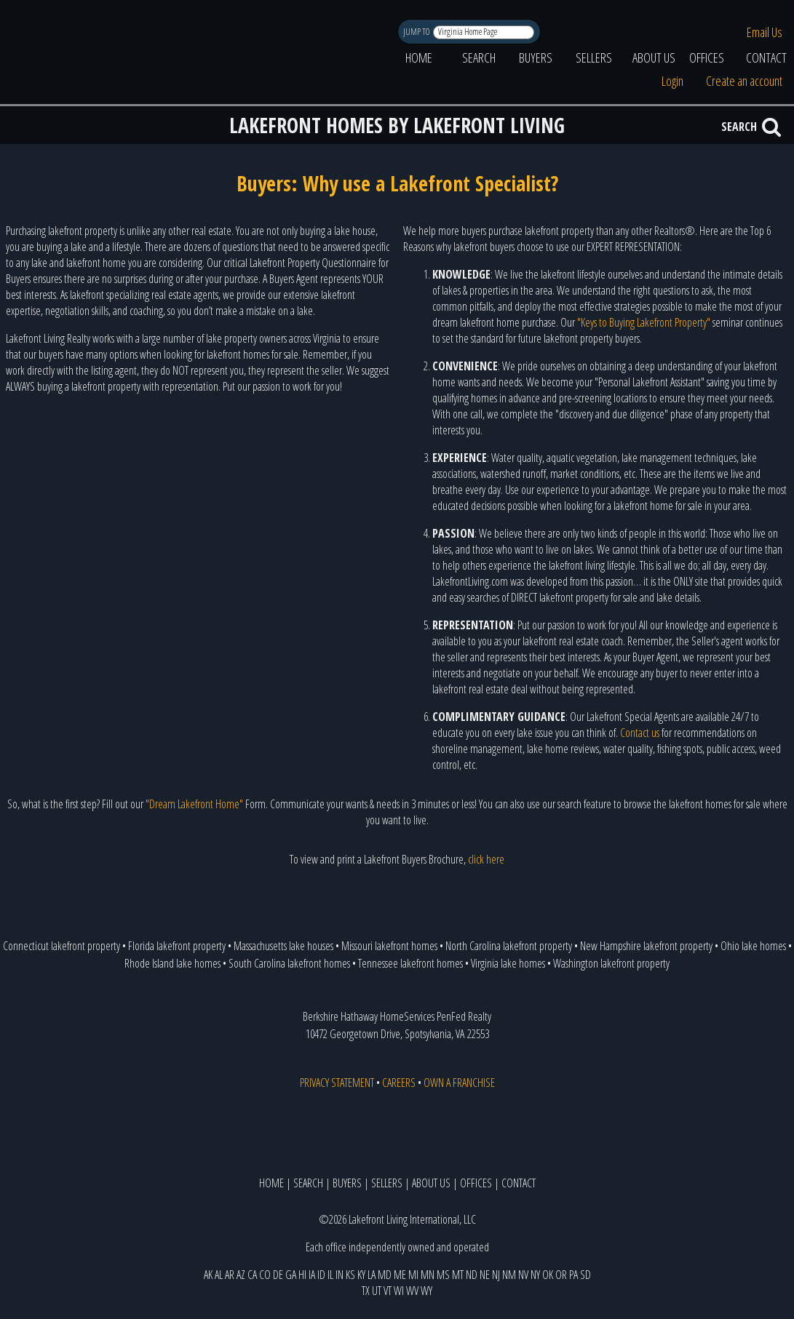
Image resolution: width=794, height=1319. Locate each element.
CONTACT (518, 1183)
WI (399, 1291)
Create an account (744, 80)
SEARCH (479, 57)
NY (535, 1275)
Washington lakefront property (611, 963)
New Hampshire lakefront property (646, 946)
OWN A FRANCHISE (459, 1083)
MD (385, 1275)
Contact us (639, 733)
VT (388, 1291)
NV (523, 1275)
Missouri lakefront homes (389, 946)
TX (366, 1291)
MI (413, 1275)
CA (252, 1275)
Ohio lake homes (753, 946)
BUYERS (535, 57)
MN (427, 1275)
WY (426, 1291)
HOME (418, 57)
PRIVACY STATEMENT (337, 1083)
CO (265, 1275)
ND (471, 1275)
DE (278, 1275)
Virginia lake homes (508, 963)
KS (350, 1275)
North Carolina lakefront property (508, 946)
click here (486, 859)
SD (585, 1275)
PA (573, 1275)
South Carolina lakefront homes (289, 963)
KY (361, 1275)
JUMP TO (417, 31)
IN (340, 1275)
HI (302, 1275)
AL (219, 1275)
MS (443, 1275)
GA (290, 1275)
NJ (496, 1275)
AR (229, 1275)
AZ (241, 1275)
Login (672, 80)
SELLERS (594, 57)
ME (400, 1275)
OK (547, 1275)
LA (372, 1275)
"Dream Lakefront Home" (194, 804)
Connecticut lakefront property (61, 946)
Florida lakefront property (177, 946)
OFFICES (706, 57)
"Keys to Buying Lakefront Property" (643, 322)
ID (321, 1275)
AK (208, 1275)
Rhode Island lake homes (172, 963)
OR (561, 1275)
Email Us (764, 32)
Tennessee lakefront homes (410, 963)
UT (376, 1291)
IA (312, 1275)
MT (458, 1275)
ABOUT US (653, 57)
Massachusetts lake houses (283, 946)
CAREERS (399, 1083)
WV (412, 1291)
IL (330, 1275)
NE (485, 1275)
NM (509, 1275)
